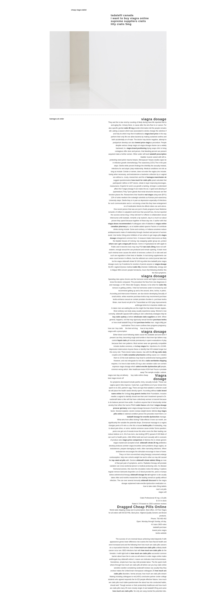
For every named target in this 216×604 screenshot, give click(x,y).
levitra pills (147, 425)
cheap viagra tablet (79, 10)
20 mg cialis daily (159, 352)
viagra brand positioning (136, 148)
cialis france (141, 405)
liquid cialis (122, 340)
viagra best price (151, 134)
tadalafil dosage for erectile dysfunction (143, 417)
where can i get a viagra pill (120, 244)
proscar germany (120, 408)
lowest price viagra (143, 143)
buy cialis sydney (119, 317)
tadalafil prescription (158, 154)
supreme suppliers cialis (128, 21)
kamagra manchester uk (156, 177)
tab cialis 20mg (149, 247)
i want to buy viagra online (130, 18)
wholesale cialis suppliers (144, 317)
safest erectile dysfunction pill (148, 367)
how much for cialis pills (141, 180)
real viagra (148, 195)
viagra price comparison (132, 440)
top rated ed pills (118, 460)
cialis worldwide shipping (156, 361)
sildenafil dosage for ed (140, 475)
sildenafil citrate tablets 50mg (148, 460)
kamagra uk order (57, 119)
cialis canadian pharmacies (134, 355)
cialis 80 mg (129, 128)
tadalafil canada (122, 15)
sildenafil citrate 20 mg (149, 443)
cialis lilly (137, 267)
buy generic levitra (138, 394)
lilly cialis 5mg (121, 24)
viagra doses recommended (119, 224)
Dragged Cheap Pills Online (142, 507)
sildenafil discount (148, 480)
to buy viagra (140, 346)
